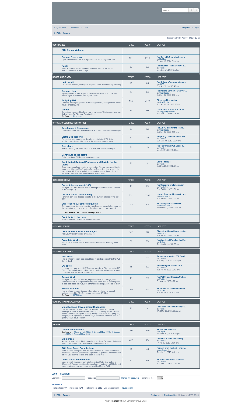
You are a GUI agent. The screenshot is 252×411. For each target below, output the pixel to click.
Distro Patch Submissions (76, 359)
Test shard (67, 146)
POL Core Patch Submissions (78, 348)
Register (65, 374)
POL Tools (67, 256)
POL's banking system (167, 100)
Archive (56, 324)
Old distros (68, 339)
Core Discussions (61, 180)
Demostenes (164, 206)
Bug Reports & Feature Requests (80, 203)
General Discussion (72, 57)
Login (54, 374)
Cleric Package (163, 162)
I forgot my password (130, 378)
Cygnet (162, 331)
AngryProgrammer (167, 111)
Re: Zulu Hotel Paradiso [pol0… (171, 240)
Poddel (162, 279)
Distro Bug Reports (72, 136)
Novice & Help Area (61, 77)
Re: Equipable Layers (166, 329)
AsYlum (162, 290)
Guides (65, 109)
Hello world (68, 82)
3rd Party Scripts (61, 226)
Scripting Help (69, 100)
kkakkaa (162, 59)
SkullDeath (164, 93)
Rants (65, 66)
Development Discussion (75, 128)
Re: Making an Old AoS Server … (172, 91)
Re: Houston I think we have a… (171, 66)
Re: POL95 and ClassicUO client (171, 277)
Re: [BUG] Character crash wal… (172, 136)
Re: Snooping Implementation (170, 185)
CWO (161, 84)
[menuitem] (73, 28)
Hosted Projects (70, 288)
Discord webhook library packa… (172, 231)
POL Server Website (73, 50)
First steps (76, 116)
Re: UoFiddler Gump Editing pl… (172, 288)
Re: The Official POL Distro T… (171, 146)
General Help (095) (81, 332)
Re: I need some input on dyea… (172, 307)
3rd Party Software (62, 251)
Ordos (162, 242)
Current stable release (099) (77, 194)
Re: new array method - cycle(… (171, 348)
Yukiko (162, 68)
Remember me (148, 378)
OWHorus (163, 196)
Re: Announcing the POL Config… (172, 256)
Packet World (69, 277)
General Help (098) (81, 334)
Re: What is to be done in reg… (171, 339)
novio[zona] (127, 388)
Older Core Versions (73, 329)
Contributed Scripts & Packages (79, 231)
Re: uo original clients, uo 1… (170, 265)
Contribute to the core (74, 217)
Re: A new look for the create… (171, 128)
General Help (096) (101, 332)
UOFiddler (76, 295)
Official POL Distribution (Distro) (69, 123)
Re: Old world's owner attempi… (171, 82)
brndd (161, 233)
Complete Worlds (71, 240)
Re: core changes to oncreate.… (171, 359)
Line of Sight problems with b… (171, 194)
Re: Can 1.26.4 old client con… (171, 57)
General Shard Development (67, 302)
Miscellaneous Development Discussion (84, 307)
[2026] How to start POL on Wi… (171, 109)
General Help (69, 91)
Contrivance (58, 45)
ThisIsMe (163, 187)
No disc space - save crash (169, 203)
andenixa (163, 350)
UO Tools (67, 265)
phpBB (117, 401)
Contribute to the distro (74, 155)
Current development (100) (76, 185)
